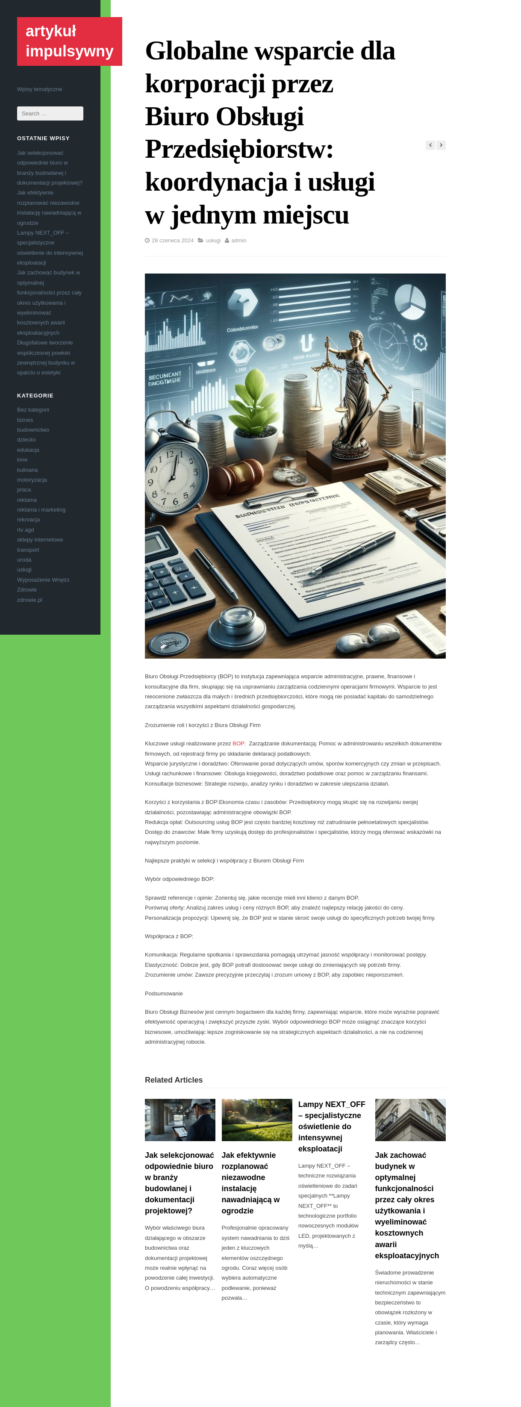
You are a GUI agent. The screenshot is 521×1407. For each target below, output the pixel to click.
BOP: (241, 743)
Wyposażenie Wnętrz (43, 580)
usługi (24, 569)
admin (238, 240)
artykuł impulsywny (70, 41)
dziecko (26, 439)
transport (28, 550)
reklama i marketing (41, 509)
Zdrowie (27, 589)
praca (24, 489)
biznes (25, 420)
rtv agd (25, 530)
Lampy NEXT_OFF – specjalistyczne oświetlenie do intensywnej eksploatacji (331, 1126)
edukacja (28, 450)
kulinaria (27, 470)
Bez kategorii (33, 409)
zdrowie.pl (29, 600)
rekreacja (28, 519)
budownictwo (33, 430)
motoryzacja (32, 480)
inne (22, 459)
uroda (24, 559)
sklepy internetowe (40, 539)
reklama (27, 500)
